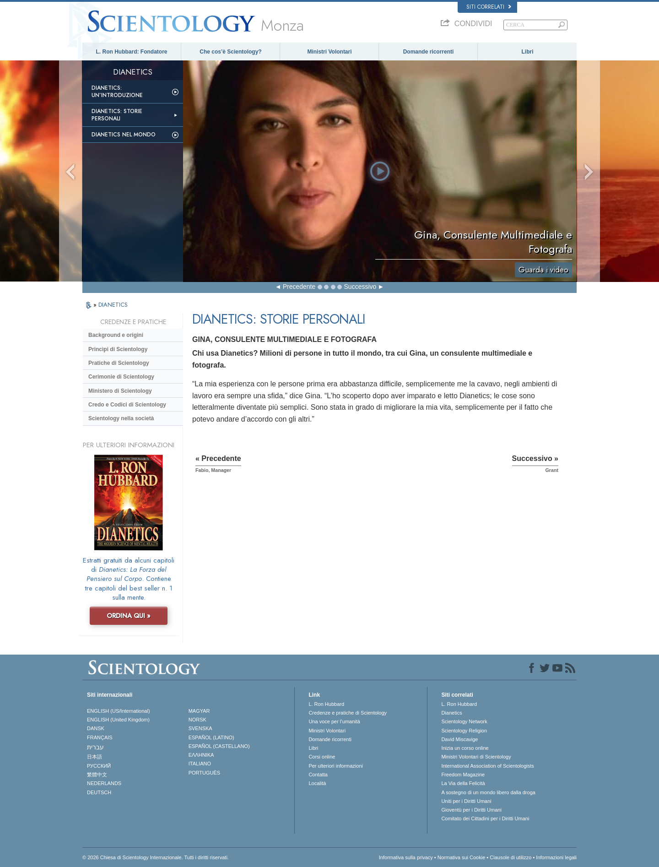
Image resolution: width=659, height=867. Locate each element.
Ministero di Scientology (120, 391)
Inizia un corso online (464, 748)
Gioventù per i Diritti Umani (471, 810)
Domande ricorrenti (428, 52)
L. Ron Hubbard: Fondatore (131, 52)
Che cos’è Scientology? (230, 52)
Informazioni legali (556, 857)
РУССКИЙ (99, 766)
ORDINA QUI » (129, 615)
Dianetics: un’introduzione (117, 91)
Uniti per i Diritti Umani (466, 801)
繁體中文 (97, 774)
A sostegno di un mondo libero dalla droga (488, 792)
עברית (95, 747)
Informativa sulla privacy (406, 857)
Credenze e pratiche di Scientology (347, 712)
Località (317, 783)
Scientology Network (464, 721)
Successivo (360, 286)
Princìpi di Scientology (117, 349)
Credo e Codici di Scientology (127, 404)
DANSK (95, 728)
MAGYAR (199, 711)
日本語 (94, 756)
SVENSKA (200, 728)
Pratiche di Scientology (118, 363)
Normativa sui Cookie (462, 857)
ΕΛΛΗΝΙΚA (201, 755)
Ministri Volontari (329, 52)
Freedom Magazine (463, 774)
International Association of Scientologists (487, 766)
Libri (528, 52)
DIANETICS (113, 304)
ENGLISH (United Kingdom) (118, 719)
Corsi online (321, 756)
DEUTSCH (99, 792)
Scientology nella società (121, 418)
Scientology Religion (464, 730)
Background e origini (115, 335)
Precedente (299, 286)
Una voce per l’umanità (334, 721)
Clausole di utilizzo (510, 857)
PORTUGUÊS (204, 772)
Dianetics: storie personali (117, 115)
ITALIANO (200, 763)
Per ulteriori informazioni (335, 766)
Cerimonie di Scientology (121, 377)
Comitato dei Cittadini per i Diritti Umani (485, 818)
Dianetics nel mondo (124, 134)
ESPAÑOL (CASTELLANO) (219, 746)
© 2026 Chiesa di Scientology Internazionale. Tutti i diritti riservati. (155, 857)
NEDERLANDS (104, 783)
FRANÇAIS (100, 737)
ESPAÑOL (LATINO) (211, 737)
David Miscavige (459, 739)
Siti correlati (488, 7)
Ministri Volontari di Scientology (476, 756)
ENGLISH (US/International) (118, 711)
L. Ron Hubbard (326, 704)
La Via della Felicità (463, 783)
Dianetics (451, 712)
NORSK (197, 719)
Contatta (318, 774)
